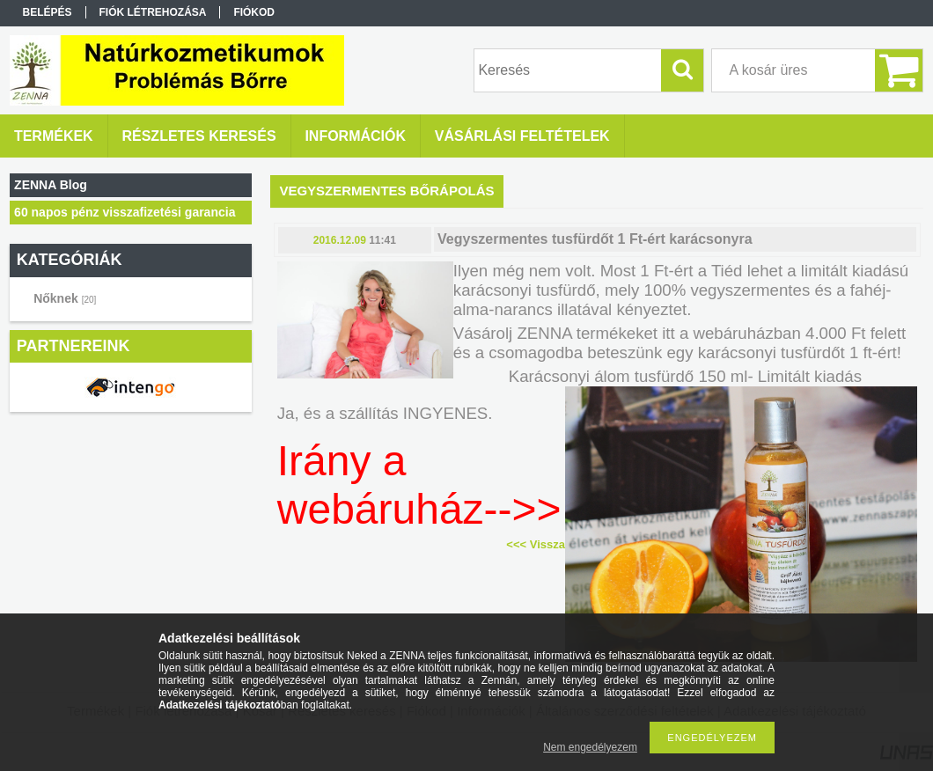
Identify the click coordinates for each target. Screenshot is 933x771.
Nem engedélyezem (590, 747)
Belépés (47, 12)
